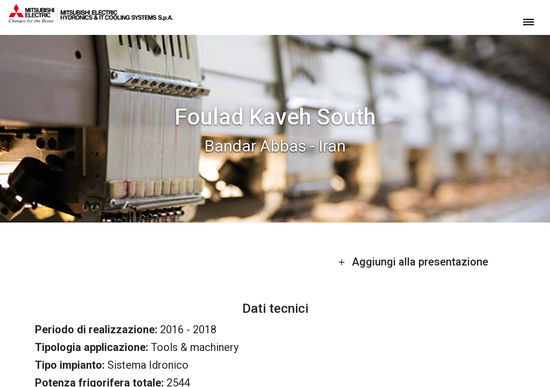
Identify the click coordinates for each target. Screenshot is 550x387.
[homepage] (91, 19)
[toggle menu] (528, 21)
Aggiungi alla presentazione (413, 261)
